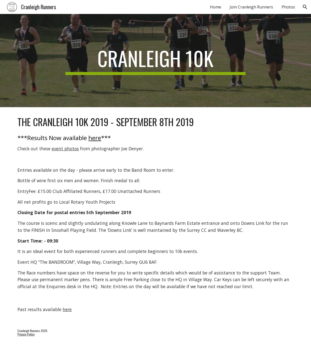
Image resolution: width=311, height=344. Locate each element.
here (94, 138)
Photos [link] (288, 7)
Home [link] (215, 7)
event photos (65, 149)
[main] (155, 60)
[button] (305, 7)
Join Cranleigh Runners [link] (251, 7)
